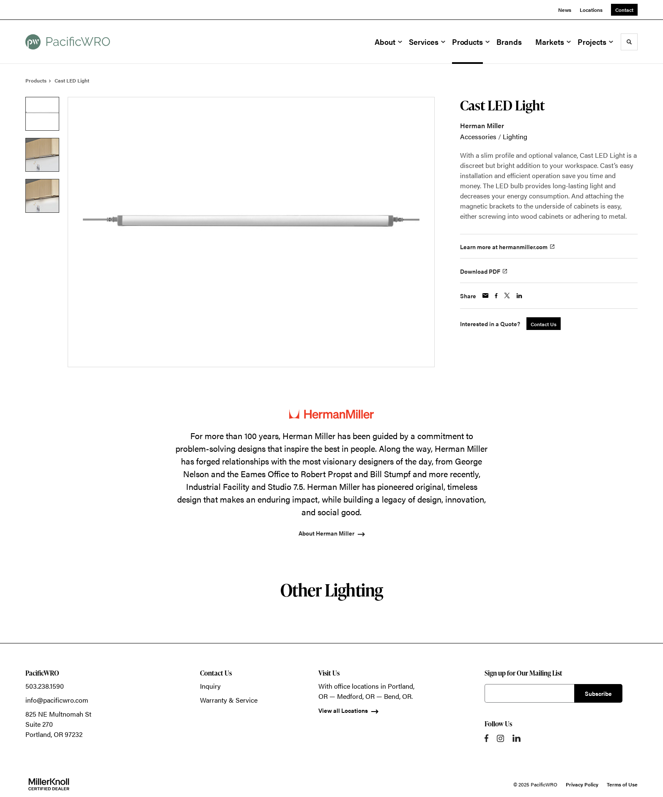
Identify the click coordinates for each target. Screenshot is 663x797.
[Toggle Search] (629, 41)
